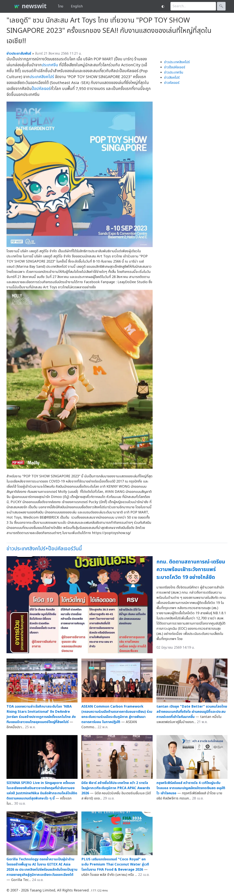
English (77, 6)
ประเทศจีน (50, 65)
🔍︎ (221, 6)
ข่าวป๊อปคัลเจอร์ (174, 67)
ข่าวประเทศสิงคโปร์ (177, 62)
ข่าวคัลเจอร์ (171, 82)
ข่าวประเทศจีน (173, 72)
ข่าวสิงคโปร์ (172, 77)
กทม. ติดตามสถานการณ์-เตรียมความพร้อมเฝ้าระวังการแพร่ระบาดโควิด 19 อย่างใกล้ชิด (190, 569)
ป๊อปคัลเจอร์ (41, 89)
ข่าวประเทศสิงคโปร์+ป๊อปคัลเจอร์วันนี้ (44, 549)
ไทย (60, 6)
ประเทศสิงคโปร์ (41, 77)
